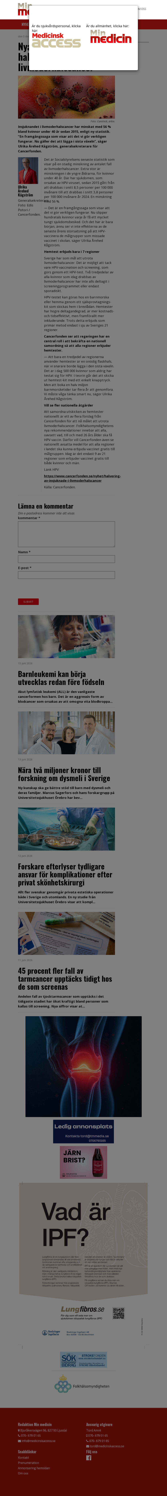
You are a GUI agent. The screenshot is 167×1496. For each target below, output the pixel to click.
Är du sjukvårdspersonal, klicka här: (56, 36)
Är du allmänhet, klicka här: (110, 34)
